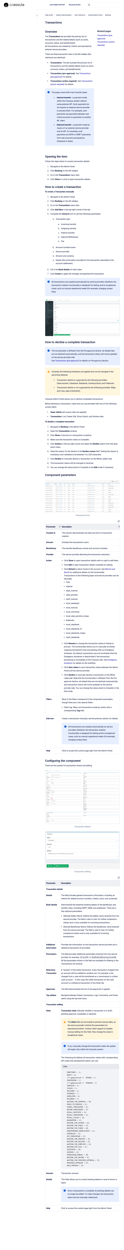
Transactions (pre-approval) (67, 361)
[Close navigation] (37, 15)
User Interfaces (80, 15)
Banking (108, 15)
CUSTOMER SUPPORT (57, 5)
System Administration (64, 15)
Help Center (49, 15)
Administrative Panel (95, 15)
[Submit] (89, 5)
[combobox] (103, 5)
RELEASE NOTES (74, 5)
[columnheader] (53, 527)
